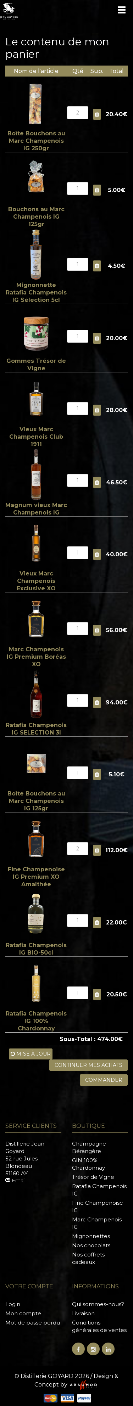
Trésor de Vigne (93, 1177)
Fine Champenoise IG (97, 1206)
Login (12, 1304)
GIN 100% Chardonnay (88, 1164)
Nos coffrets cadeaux (88, 1258)
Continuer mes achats (88, 1065)
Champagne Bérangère (89, 1147)
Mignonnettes (91, 1236)
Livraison (83, 1313)
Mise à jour (31, 1054)
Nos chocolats (91, 1245)
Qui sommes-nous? (98, 1304)
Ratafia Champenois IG (99, 1190)
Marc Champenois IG (97, 1223)
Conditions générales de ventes (99, 1326)
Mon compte (23, 1313)
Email (15, 1180)
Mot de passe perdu (32, 1322)
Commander (103, 1080)
